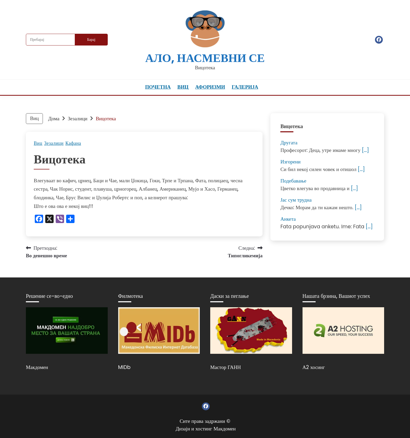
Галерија (245, 87)
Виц (183, 87)
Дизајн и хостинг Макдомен (206, 428)
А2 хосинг (314, 367)
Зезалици (54, 143)
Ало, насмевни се (205, 58)
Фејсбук (379, 40)
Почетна (158, 87)
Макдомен (37, 367)
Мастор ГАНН (225, 367)
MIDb (124, 367)
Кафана (73, 143)
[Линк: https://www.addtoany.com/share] (70, 219)
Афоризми (210, 87)
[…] (365, 150)
